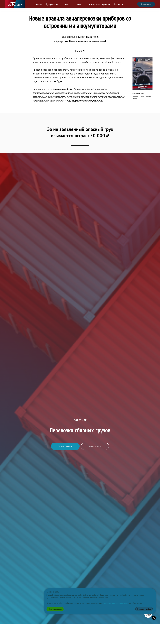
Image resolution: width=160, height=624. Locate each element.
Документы (52, 4)
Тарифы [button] (66, 4)
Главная (38, 4)
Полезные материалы (99, 4)
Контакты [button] (119, 4)
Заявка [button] (79, 4)
